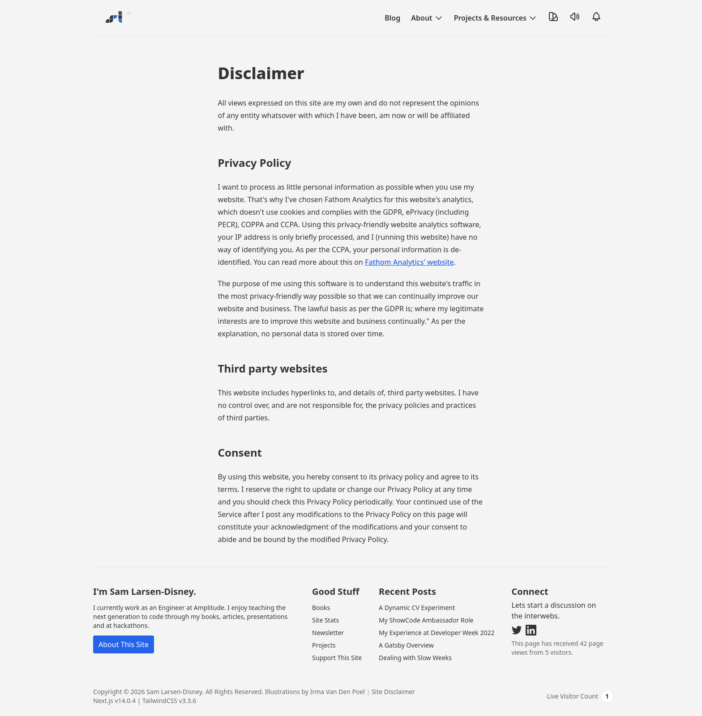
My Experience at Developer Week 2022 (436, 632)
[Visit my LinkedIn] (531, 630)
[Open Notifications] (596, 16)
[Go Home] (116, 18)
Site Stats (325, 620)
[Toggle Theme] (553, 16)
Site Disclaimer (393, 691)
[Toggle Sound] (574, 16)
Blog (392, 18)
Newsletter (328, 632)
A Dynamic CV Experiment (417, 607)
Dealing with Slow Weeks (415, 657)
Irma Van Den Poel (337, 691)
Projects (323, 645)
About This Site (123, 644)
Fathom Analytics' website (409, 262)
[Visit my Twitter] (516, 630)
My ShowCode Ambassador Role (426, 620)
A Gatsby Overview (406, 645)
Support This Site (337, 657)
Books (321, 607)
